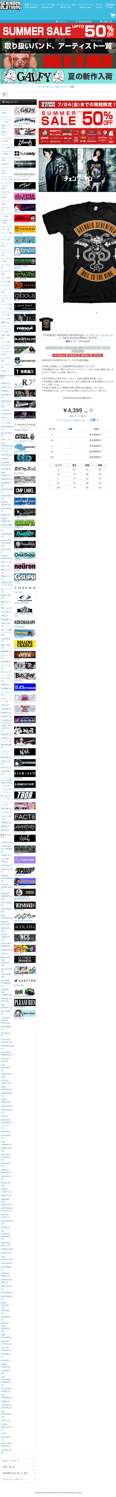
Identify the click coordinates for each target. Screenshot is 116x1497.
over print (25, 122)
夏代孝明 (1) (6, 757)
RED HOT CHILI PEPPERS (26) (5, 1327)
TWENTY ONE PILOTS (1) (6, 1427)
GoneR (25, 655)
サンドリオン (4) (6, 666)
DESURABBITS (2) (7, 428)
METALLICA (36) (6, 1184)
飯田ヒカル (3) (5, 571)
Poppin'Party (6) (6, 497)
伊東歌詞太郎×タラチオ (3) (6, 583)
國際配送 (85, 355)
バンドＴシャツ (85, 6)
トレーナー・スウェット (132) (6, 170)
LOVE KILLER (25, 882)
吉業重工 (25, 372)
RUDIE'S (25, 240)
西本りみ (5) (6, 768)
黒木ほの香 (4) (5, 624)
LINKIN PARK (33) (6, 1149)
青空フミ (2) (6, 562)
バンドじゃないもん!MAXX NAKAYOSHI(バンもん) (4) (7, 782)
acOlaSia (25, 928)
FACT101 (25, 817)
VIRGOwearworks (25, 165)
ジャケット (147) (5, 202)
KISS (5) (4, 1116)
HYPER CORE (25, 828)
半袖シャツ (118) (5, 127)
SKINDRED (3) (5, 1355)
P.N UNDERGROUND (25, 186)
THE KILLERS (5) (7, 1111)
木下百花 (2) (6, 612)
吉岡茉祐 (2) (6, 822)
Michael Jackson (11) (6, 1190)
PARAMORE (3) (6, 1268)
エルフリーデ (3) (6, 590)
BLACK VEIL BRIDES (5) (6, 944)
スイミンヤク (25, 861)
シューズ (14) (6, 305)
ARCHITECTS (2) (7, 870)
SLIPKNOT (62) (5, 1372)
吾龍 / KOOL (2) (6, 646)
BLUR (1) (5, 954)
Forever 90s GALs (25, 709)
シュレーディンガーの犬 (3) (6, 678)
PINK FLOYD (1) (6, 1287)
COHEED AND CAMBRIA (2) (6, 992)
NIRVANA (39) (7, 1249)
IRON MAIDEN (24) (6, 1088)
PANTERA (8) (6, 1263)
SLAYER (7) (6, 1360)
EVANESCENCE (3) (7, 1047)
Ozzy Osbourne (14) (7, 1258)
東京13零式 (25, 469)
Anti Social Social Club (25, 917)
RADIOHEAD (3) (6, 1297)
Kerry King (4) (6, 1106)
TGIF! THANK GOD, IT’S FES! (25, 611)
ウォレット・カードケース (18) (6, 298)
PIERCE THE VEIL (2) (6, 1281)
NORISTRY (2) (5, 772)
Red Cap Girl (25, 208)
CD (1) (3, 371)
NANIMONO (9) (6, 484)
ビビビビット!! (25, 699)
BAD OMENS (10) (6, 910)
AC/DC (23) (5, 855)
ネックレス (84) (5, 272)
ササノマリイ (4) (6, 656)
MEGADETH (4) (6, 1177)
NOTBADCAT (25, 502)
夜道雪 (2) (5, 826)
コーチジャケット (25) (6, 215)
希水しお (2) (6, 608)
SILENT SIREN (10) (5, 520)
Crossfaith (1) (6, 414)
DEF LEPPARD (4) (6, 1006)
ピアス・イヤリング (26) (6, 313)
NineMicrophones (25, 513)
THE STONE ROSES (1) (6, 1390)
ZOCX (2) (5, 705)
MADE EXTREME (25, 599)
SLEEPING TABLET (25, 448)
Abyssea (25, 394)
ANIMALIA (25, 850)
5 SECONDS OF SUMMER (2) (6, 849)
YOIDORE (25, 230)
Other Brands (25, 960)
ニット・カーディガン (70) (6, 178)
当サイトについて (18, 1460)
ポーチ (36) (5, 282)
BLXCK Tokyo (25, 753)
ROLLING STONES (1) (6, 1342)
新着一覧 (106, 21)
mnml (25, 351)
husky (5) (4, 459)
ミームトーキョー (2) (6, 803)
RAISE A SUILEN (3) (5, 503)
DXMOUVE (25, 545)
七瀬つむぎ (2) (5, 762)
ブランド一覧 (47, 6)
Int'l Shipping (59, 355)
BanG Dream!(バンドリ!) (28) (6, 403)
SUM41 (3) (5, 1401)
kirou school (25, 1014)
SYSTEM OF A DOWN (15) (6, 1406)
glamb (25, 143)
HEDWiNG (25, 774)
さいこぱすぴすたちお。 (25, 437)
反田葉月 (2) (6, 716)
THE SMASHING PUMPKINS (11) (6, 1381)
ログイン (61, 21)
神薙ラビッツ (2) (6, 603)
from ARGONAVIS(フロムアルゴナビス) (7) (7, 447)
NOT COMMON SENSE (25, 938)
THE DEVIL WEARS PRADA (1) (5, 1020)
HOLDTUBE (25, 971)
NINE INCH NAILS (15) (5, 1244)
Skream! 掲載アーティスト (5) (6, 527)
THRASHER (25, 634)
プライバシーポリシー (18, 1479)
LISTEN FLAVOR (25, 197)
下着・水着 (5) (5, 336)
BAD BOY (25, 677)
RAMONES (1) (5, 1318)
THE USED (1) (5, 1438)
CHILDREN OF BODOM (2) (6, 983)
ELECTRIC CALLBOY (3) (6, 1040)
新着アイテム (31, 6)
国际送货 (73, 355)
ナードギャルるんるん (25, 720)
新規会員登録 (84, 21)
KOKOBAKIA (25, 623)
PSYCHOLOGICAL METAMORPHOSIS (25, 894)
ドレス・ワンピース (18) (6, 238)
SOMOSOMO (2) (6, 535)
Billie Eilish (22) (5, 929)
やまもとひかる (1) (6, 817)
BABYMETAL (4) (6, 396)
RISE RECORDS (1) (7, 1336)
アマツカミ (25, 459)
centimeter (25, 361)
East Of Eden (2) (6, 434)
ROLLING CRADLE (25, 645)
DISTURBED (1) (6, 1028)
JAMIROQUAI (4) (6, 1094)
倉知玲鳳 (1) (6, 619)
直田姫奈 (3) (6, 688)
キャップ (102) (4, 244)
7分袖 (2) (4, 164)
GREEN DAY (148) (6, 1075)
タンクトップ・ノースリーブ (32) (6, 119)
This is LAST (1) (6, 550)
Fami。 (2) (5, 439)
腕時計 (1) (5, 322)
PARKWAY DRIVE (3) (5, 1274)
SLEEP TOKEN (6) (5, 1365)
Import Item (25, 949)
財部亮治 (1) (6, 713)
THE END (25, 588)
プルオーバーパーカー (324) (6, 194)
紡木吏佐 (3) (6, 734)
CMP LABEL (25, 491)
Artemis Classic (25, 405)
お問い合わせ (18, 1466)
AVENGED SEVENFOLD (91, 348)
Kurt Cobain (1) (6, 1136)
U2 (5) (3, 1433)
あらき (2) (5, 566)
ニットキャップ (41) (6, 260)
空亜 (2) (4, 616)
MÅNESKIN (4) (5, 1165)
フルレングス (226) (6, 159)
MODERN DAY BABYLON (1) (6, 1202)
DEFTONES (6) (6, 1012)
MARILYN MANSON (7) (6, 1171)
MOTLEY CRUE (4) (5, 1216)
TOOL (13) (5, 1421)
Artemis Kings (25, 415)
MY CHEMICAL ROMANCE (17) (5, 1235)
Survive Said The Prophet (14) (6, 543)
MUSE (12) (5, 1227)
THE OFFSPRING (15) (6, 1414)
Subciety (25, 154)
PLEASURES (25, 1003)
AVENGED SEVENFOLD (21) (6, 896)
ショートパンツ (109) (6, 152)
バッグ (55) (5, 278)
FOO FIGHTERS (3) (5, 1067)
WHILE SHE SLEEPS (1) (6, 1445)
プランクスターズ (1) (6, 790)
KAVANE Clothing (25, 286)
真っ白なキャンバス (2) (6, 797)
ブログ (99, 6)
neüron (25, 567)
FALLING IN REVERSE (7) (6, 1053)
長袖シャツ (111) (5, 133)
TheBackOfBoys (25, 796)
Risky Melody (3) (6, 509)
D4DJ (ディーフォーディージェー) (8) (6, 420)
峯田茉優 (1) (6, 808)
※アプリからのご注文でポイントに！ (58, 87)
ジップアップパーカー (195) (6, 185)
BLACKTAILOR (25, 340)
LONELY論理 (25, 785)
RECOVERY (25, 383)
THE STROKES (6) (6, 1396)
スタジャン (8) (5, 209)
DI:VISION (25, 763)
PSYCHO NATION (25, 176)
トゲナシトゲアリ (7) (6, 752)
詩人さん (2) (6, 672)
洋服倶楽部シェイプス (25, 666)
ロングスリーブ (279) (6, 139)
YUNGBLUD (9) (6, 1451)
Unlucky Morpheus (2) (6, 557)
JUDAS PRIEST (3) (5, 1101)
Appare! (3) (5, 387)
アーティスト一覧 (66, 6)
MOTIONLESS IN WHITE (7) (7, 1209)
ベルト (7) (5, 285)
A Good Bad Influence (25, 307)
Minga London (25, 329)
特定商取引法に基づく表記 (18, 1473)
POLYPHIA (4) (7, 1293)
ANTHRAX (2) (6, 865)
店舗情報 (109, 6)
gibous (25, 297)
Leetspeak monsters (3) (6, 463)
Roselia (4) (5, 515)
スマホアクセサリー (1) (6, 346)
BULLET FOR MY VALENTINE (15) (6, 973)
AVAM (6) (5, 391)
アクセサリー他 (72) (6, 353)
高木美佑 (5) (6, 709)
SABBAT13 (25, 524)
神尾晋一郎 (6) (5, 596)
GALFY (25, 111)
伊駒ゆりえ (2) (5, 577)
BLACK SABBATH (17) (5, 937)
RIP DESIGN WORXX (25, 992)
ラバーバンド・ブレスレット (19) (6, 329)
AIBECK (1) (5, 383)
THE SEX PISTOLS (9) (6, 1349)
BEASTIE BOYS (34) (5, 923)
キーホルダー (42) (6, 359)
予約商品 (106, 348)
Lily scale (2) (6, 469)
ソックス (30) (6, 308)
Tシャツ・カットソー (54, 348)
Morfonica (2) (6, 479)
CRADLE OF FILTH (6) (6, 1000)
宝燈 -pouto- (25, 480)
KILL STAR (25, 318)
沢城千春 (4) (6, 662)
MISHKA (25, 807)
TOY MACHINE (25, 275)
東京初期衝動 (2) (6, 746)
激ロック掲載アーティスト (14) (6, 632)
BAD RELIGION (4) (6, 916)
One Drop (25, 556)
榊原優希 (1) (6, 651)
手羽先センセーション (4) (6, 739)
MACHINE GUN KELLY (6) (6, 1157)
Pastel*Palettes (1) (7, 490)
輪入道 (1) (5, 830)
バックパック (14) (6, 290)
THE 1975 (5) (6, 842)
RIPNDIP (25, 251)
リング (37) (5, 319)
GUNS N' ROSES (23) (6, 1081)
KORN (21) (5, 1132)
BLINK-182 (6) (7, 950)
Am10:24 (25, 534)
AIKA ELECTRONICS (25, 688)
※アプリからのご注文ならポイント (77, 420)
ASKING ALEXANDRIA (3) (6, 878)
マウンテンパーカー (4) (6, 228)
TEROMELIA (25, 871)
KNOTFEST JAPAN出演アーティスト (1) (6, 1124)
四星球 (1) (5, 685)
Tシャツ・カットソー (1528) (6, 110)
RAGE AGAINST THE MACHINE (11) (5, 1308)
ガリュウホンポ (25, 839)
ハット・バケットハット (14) (6, 252)
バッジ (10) (5, 342)
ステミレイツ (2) (6, 693)
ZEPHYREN (25, 906)
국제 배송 (97, 355)
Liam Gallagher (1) (6, 1143)
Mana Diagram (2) (6, 474)
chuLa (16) (5, 410)
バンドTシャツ (78, 351)
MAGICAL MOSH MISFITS (25, 263)
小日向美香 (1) (5, 640)
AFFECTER (25, 982)
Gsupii (25, 578)
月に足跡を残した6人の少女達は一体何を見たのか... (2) (6, 725)
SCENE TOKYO (25, 132)
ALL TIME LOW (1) (5, 860)
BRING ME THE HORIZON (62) (5, 961)
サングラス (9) (5, 266)
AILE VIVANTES (25, 742)
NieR (25, 731)
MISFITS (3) (6, 1195)
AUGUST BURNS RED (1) (6, 887)
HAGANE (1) (6, 455)
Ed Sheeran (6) (6, 1034)
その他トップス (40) (6, 221)
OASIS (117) (6, 1253)
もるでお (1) (6, 812)
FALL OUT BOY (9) (5, 1060)
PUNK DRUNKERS (25, 219)
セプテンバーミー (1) (6, 700)
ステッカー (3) (5, 366)
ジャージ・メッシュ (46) (6, 146)
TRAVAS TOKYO (25, 426)
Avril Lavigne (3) (6, 904)
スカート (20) (6, 233)
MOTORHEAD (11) (7, 1222)
